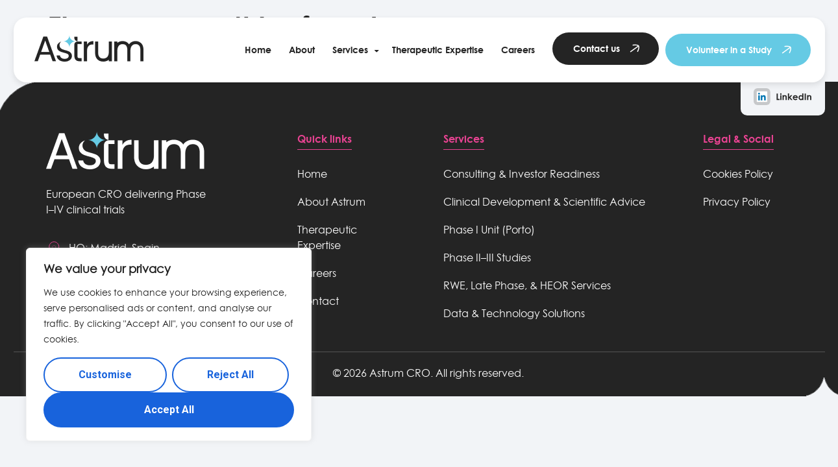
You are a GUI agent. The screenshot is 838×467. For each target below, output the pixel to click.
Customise (105, 374)
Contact (318, 301)
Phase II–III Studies (487, 257)
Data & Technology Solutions (514, 313)
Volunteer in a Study (729, 49)
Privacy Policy (736, 202)
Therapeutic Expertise (438, 49)
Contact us (596, 48)
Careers (518, 49)
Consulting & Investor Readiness (521, 174)
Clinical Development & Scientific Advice (544, 202)
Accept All (169, 409)
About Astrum (331, 202)
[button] (353, 49)
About (302, 49)
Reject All (230, 374)
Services (350, 49)
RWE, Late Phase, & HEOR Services (527, 285)
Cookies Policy (738, 174)
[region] (169, 344)
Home (258, 49)
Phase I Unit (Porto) (489, 229)
